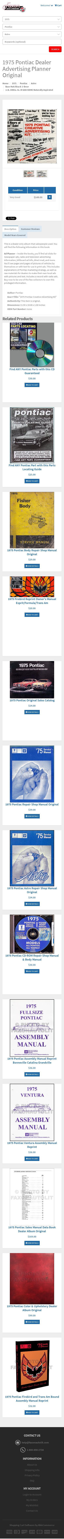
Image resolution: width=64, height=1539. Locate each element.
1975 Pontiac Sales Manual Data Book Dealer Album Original (32, 1229)
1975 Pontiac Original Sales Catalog (32, 700)
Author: (11, 292)
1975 (14, 83)
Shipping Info (32, 1470)
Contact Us (32, 1510)
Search (55, 49)
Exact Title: (13, 296)
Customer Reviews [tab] (30, 229)
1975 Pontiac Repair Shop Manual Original (32, 804)
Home (5, 83)
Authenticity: (14, 300)
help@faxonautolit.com (35, 1442)
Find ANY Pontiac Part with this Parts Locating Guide (32, 467)
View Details (32, 566)
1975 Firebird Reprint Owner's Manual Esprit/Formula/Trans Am (32, 601)
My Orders (32, 1499)
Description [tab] (10, 229)
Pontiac (24, 83)
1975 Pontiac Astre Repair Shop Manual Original (32, 890)
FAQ (32, 1480)
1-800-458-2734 (35, 1449)
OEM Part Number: (16, 309)
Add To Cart (32, 385)
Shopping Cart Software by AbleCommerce (32, 1525)
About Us (32, 1464)
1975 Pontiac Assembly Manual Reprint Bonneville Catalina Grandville (32, 1060)
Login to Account (32, 1494)
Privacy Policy (32, 1475)
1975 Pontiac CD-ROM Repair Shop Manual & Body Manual (32, 957)
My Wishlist (32, 1505)
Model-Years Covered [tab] (14, 235)
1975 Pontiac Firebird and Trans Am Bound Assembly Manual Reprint (32, 1398)
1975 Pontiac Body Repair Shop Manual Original (32, 552)
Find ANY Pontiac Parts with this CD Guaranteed (32, 371)
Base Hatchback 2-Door (17, 86)
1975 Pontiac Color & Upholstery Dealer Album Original (32, 1308)
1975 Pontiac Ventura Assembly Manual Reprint (32, 1145)
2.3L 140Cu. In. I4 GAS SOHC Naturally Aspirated (29, 89)
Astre (33, 83)
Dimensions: (13, 305)
